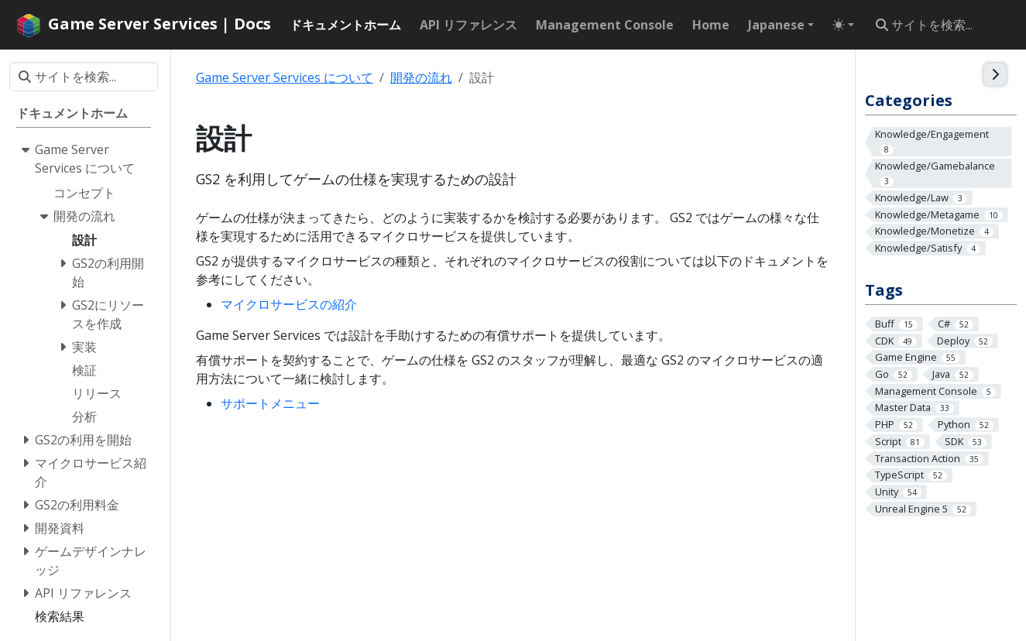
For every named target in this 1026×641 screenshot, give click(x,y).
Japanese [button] (776, 24)
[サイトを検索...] (941, 25)
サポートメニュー (270, 403)
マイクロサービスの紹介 (289, 304)
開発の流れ (421, 77)
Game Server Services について (284, 77)
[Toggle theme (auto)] (843, 24)
